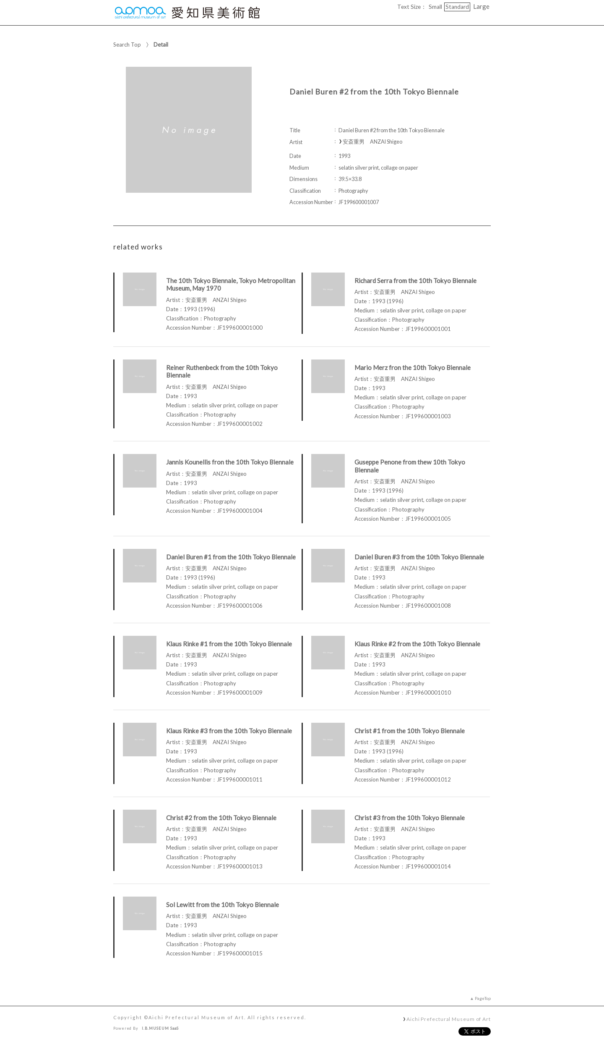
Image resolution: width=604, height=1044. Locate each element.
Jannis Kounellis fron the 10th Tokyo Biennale (230, 462)
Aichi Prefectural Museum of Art (448, 1019)
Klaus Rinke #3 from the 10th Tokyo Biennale (229, 730)
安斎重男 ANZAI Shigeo (372, 142)
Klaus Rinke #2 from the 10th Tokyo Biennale (417, 644)
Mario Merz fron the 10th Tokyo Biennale (412, 367)
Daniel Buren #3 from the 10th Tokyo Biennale (419, 557)
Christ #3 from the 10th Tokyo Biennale (409, 817)
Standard (457, 6)
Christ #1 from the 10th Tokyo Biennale (409, 730)
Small (435, 6)
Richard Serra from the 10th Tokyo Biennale (415, 280)
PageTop (483, 998)
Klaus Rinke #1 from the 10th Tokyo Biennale (229, 644)
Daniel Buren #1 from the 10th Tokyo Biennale (231, 557)
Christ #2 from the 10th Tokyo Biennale (221, 817)
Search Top (127, 44)
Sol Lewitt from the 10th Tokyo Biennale (222, 904)
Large (481, 6)
